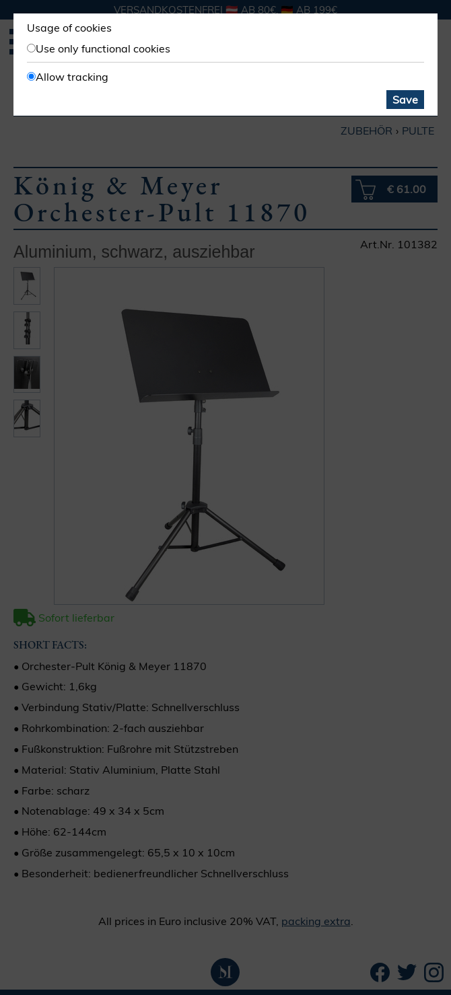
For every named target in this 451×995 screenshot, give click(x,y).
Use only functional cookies (103, 48)
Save (405, 99)
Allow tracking (72, 76)
